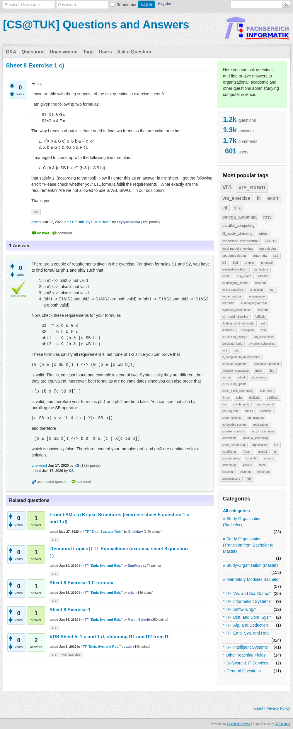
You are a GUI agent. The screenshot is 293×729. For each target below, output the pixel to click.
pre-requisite (230, 411)
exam (273, 198)
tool (272, 289)
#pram (247, 451)
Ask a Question (134, 51)
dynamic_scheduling (262, 343)
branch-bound (264, 404)
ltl (258, 198)
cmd (236, 350)
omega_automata (239, 216)
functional (266, 411)
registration (260, 424)
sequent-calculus (234, 255)
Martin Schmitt (139, 619)
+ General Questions (242, 671)
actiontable (229, 438)
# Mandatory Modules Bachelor (251, 579)
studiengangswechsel (254, 303)
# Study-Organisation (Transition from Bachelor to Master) (248, 545)
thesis (249, 411)
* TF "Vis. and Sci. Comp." (247, 593)
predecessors (231, 478)
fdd (249, 478)
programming (231, 458)
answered (39, 466)
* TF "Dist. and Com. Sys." (247, 617)
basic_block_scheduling (237, 391)
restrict (262, 451)
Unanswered (64, 51)
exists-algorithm (232, 289)
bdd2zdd (228, 303)
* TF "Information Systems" (247, 601)
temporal (266, 262)
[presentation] (40, 114)
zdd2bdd (272, 397)
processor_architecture (240, 241)
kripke (226, 276)
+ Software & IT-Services (245, 663)
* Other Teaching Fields (244, 655)
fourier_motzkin (232, 296)
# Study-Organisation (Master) (250, 565)
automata (260, 255)
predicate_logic (232, 343)
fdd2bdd (260, 316)
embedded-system (234, 424)
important (264, 471)
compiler (252, 458)
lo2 (224, 262)
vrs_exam (252, 187)
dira (238, 207)
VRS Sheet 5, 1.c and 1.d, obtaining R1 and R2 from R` (110, 636)
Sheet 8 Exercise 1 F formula (81, 582)
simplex (250, 262)
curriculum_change (234, 337)
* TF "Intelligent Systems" (246, 647)
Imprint (257, 708)
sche (239, 397)
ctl (224, 207)
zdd (263, 330)
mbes (263, 233)
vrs (227, 187)
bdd (235, 262)
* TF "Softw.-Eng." (239, 609)
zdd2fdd (263, 276)
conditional (229, 451)
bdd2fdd (260, 283)
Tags (88, 51)
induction (228, 330)
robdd (241, 377)
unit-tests (266, 391)
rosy (267, 216)
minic (258, 370)
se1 (275, 255)
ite (275, 451)
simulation (256, 289)
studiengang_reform (235, 283)
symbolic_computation (236, 310)
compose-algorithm (266, 364)
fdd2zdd (263, 310)
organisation (260, 444)
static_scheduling (233, 444)
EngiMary (135, 531)
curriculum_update (234, 384)
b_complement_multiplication (241, 357)
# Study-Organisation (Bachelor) (242, 521)
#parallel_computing (235, 370)
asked (36, 222)
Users (105, 51)
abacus (268, 458)
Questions (33, 51)
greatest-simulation (234, 269)
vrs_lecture (261, 269)
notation (227, 471)
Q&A (11, 51)
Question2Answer (238, 723)
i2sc (271, 370)
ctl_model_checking (235, 316)
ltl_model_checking (237, 233)
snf (263, 323)
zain (129, 646)
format (226, 377)
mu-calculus (268, 248)
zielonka (271, 241)
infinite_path (241, 404)
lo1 (276, 444)
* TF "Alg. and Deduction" (246, 625)
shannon (245, 471)
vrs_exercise (236, 198)
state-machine (231, 418)
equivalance (257, 296)
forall (262, 465)
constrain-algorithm (234, 364)
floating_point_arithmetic (238, 323)
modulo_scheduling (255, 438)
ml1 (224, 350)
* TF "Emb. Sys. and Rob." (247, 633)
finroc (225, 397)
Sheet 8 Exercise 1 (70, 609)
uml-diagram (256, 418)
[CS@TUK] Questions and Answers (96, 24)
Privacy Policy (278, 708)
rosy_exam (244, 276)
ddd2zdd (254, 397)
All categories (236, 510)
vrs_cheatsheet (264, 337)
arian (131, 592)
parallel (248, 465)
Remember (126, 5)
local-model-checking (237, 248)
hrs (224, 404)
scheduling (229, 465)
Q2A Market (282, 723)
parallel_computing (238, 225)
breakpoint (248, 330)
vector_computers (263, 431)
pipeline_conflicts (233, 431)
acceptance (258, 377)
